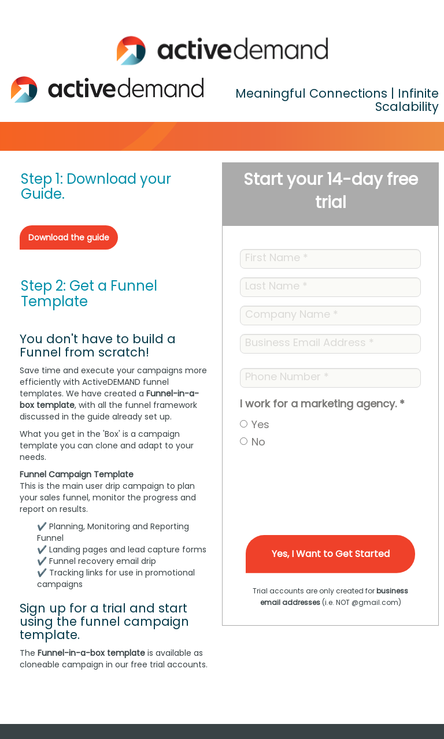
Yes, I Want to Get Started (331, 553)
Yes (260, 424)
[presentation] (328, 477)
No (258, 442)
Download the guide (68, 237)
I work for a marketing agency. (322, 403)
